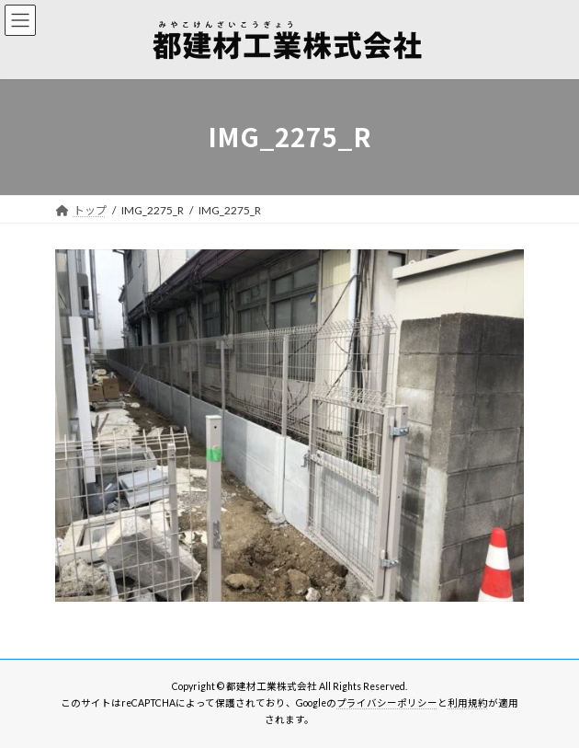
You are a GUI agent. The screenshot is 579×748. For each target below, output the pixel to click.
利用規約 (468, 702)
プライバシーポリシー (386, 702)
